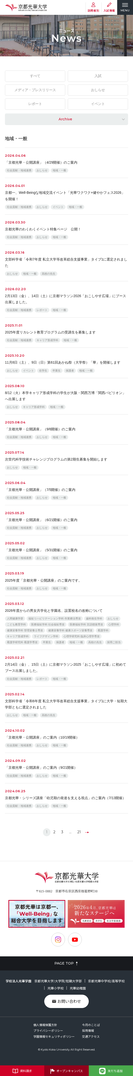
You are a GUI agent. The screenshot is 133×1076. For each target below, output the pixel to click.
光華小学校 (55, 988)
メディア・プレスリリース (35, 90)
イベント (98, 104)
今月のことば (91, 1025)
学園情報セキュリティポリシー (54, 1036)
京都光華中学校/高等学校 (106, 981)
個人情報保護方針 (45, 1025)
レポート (35, 104)
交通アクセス (91, 1036)
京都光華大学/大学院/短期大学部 (58, 981)
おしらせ (98, 90)
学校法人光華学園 (18, 981)
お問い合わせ (66, 1001)
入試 (97, 76)
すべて (35, 76)
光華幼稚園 (78, 988)
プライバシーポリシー (48, 1030)
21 (79, 832)
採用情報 (88, 1030)
